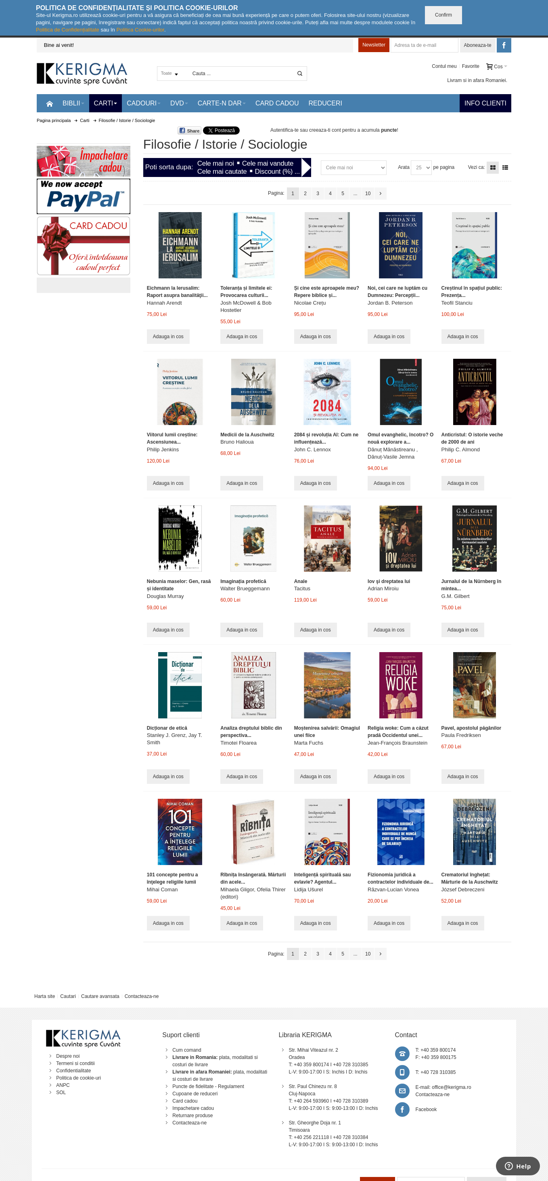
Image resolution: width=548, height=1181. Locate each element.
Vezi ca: (476, 167)
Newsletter (373, 45)
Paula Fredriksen (461, 735)
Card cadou (184, 1101)
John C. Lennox (312, 449)
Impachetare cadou (193, 1108)
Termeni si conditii (75, 1063)
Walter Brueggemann (245, 588)
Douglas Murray (165, 596)
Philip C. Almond (460, 449)
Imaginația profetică (243, 581)
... (355, 193)
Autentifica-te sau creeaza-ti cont (305, 130)
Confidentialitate (73, 1071)
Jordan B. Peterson (390, 303)
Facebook (426, 1109)
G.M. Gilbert (455, 596)
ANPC (62, 1085)
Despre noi (67, 1056)
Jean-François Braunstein (397, 743)
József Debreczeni (463, 889)
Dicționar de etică (167, 728)
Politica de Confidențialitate (67, 30)
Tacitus (302, 588)
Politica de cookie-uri (78, 1078)
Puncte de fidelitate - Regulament (208, 1086)
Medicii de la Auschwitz (247, 435)
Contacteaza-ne (142, 996)
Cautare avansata (100, 996)
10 (367, 193)
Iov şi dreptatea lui (389, 581)
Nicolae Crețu (310, 303)
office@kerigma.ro (451, 1087)
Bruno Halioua (236, 442)
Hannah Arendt (164, 303)
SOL (61, 1092)
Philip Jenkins (163, 449)
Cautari (68, 996)
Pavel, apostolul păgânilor (471, 728)
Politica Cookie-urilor (140, 30)
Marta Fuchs (308, 743)
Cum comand (186, 1050)
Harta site (44, 996)
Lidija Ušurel (308, 889)
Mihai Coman (162, 889)
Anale (300, 581)
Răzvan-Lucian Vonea (393, 889)
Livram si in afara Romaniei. (477, 80)
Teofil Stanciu (457, 303)
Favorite (470, 66)
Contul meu (444, 66)
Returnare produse (192, 1115)
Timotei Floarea (238, 743)
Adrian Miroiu (383, 588)
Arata (404, 167)
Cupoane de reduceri (195, 1094)
